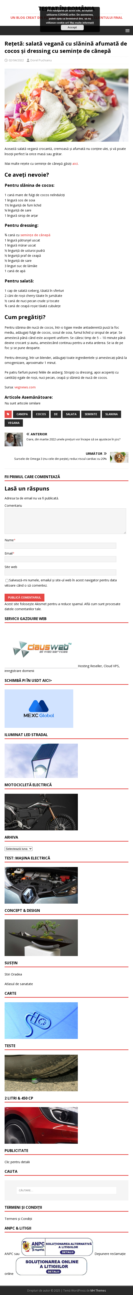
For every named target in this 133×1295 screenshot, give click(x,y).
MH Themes (98, 1290)
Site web (11, 567)
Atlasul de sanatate (19, 984)
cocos (41, 414)
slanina (111, 414)
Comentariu (13, 505)
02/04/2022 (16, 60)
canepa (22, 414)
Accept (72, 27)
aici (75, 163)
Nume (9, 540)
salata (71, 414)
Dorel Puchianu (41, 60)
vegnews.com (25, 387)
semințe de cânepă (35, 235)
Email (9, 553)
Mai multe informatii (82, 22)
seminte (91, 414)
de (56, 414)
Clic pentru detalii (17, 1162)
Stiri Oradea (13, 974)
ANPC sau (12, 1254)
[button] (127, 30)
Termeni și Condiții (18, 1218)
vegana (13, 423)
